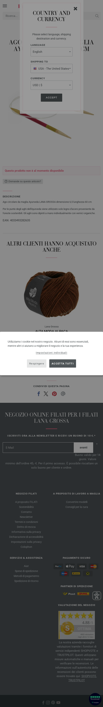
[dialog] (51, 353)
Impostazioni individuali (51, 352)
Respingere (36, 363)
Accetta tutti (63, 363)
